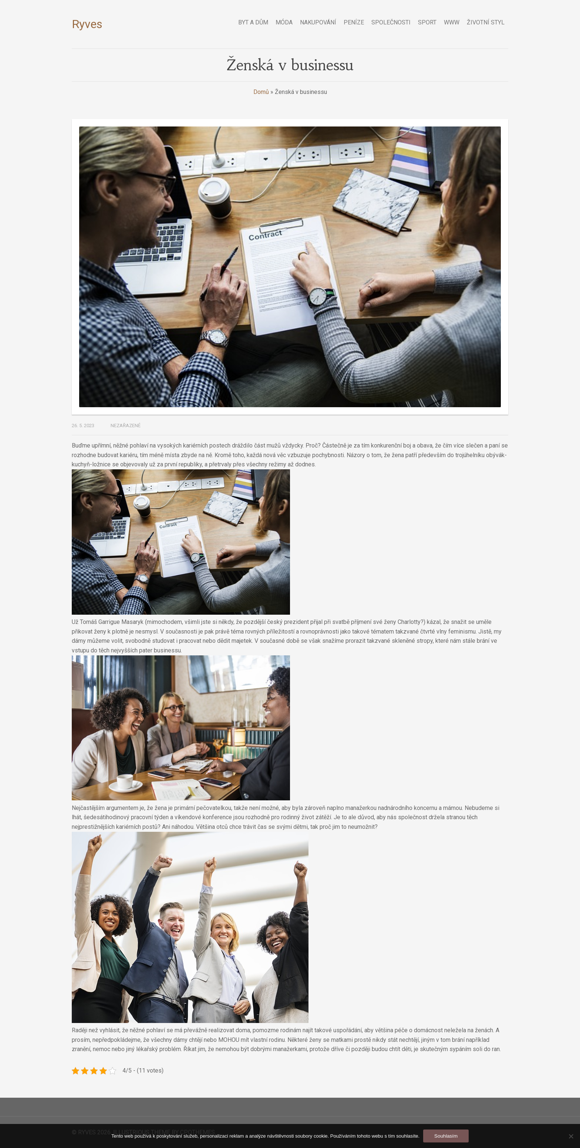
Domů (261, 91)
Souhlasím (446, 1136)
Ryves (87, 24)
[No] (570, 1136)
